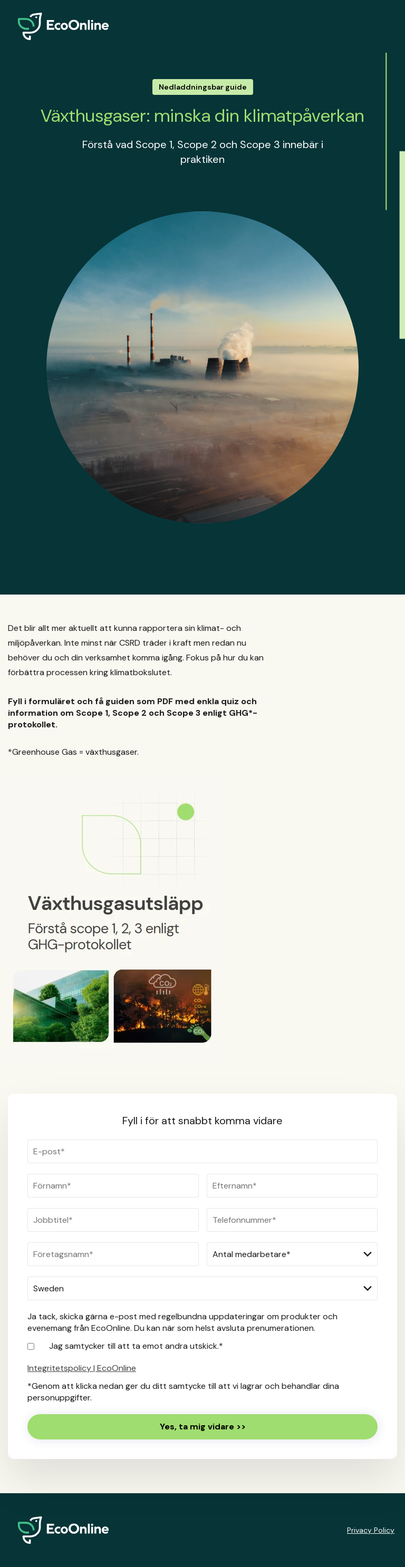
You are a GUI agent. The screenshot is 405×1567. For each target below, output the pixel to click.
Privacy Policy (370, 1530)
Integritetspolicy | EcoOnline (81, 1368)
